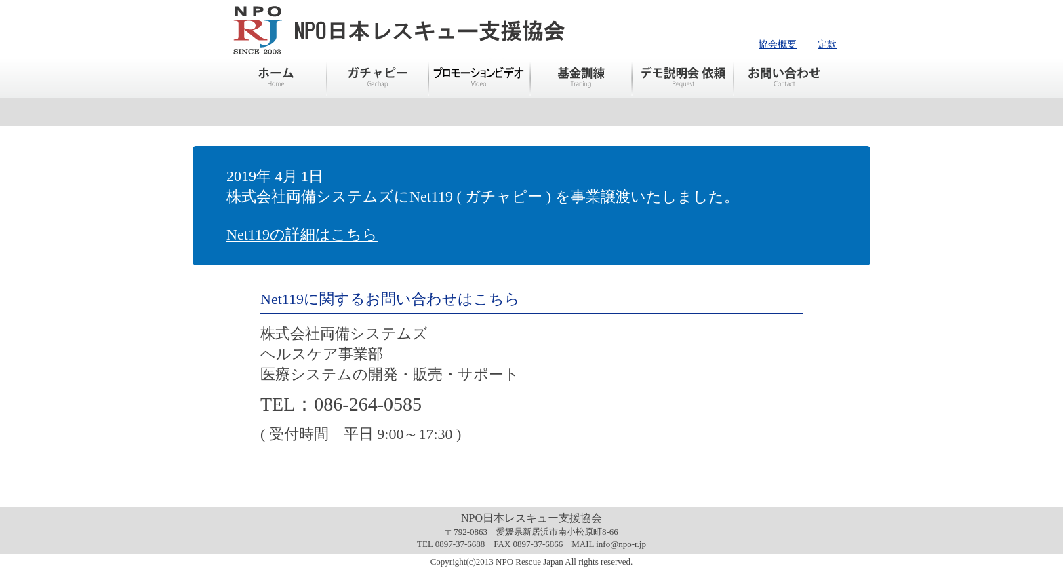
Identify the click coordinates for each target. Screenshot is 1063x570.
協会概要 (778, 44)
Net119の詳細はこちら (302, 234)
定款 (827, 44)
